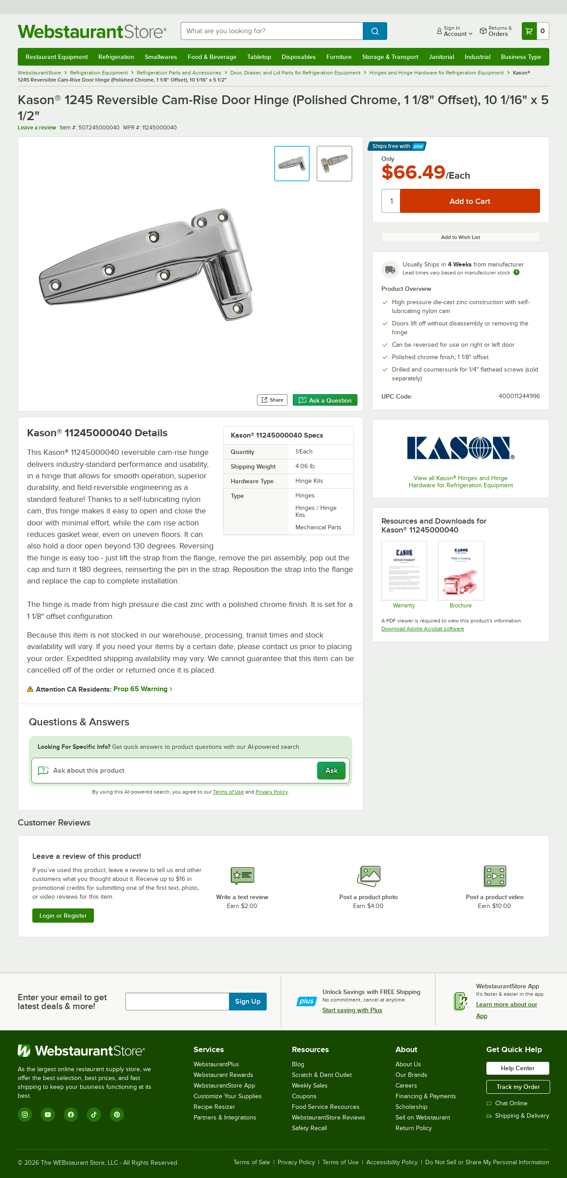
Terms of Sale (251, 1162)
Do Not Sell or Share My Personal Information (487, 1162)
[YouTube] (48, 1115)
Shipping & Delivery (517, 1115)
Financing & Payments (426, 1096)
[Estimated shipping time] (516, 272)
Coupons (304, 1096)
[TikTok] (94, 1115)
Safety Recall (309, 1128)
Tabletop (259, 56)
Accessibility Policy (392, 1162)
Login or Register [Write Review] (63, 915)
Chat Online (507, 1103)
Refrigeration (116, 56)
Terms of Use (228, 792)
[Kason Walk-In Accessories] (460, 574)
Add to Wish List (460, 237)
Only (387, 158)
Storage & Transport (390, 56)
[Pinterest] (117, 1115)
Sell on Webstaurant (423, 1117)
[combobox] (272, 31)
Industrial (477, 56)
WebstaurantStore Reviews (328, 1117)
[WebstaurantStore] (90, 1051)
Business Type (521, 56)
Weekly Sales (310, 1085)
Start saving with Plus (352, 1010)
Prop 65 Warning (140, 689)
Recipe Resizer (214, 1107)
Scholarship (411, 1107)
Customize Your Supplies (228, 1096)
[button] (292, 163)
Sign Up (247, 1002)
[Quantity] (391, 201)
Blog (298, 1064)
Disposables (299, 56)
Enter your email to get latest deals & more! (62, 1001)
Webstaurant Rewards (223, 1075)
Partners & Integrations (225, 1117)
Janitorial (441, 56)
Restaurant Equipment (57, 56)
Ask (332, 771)
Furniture (339, 56)
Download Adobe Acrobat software (422, 629)
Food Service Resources (326, 1107)
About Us (408, 1064)
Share (272, 399)
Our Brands (411, 1075)
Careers (406, 1085)
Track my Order (518, 1086)
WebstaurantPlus (216, 1064)
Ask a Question (325, 400)
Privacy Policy (272, 792)
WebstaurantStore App (224, 1085)
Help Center (518, 1068)
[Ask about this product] (190, 770)
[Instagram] (25, 1115)
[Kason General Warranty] (403, 574)
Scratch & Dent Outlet (322, 1075)
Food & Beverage (212, 56)
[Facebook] (71, 1115)
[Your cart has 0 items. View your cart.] (535, 31)
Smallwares (161, 56)
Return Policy (414, 1128)
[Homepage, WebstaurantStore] (92, 31)
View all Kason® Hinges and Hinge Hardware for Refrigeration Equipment (461, 482)
